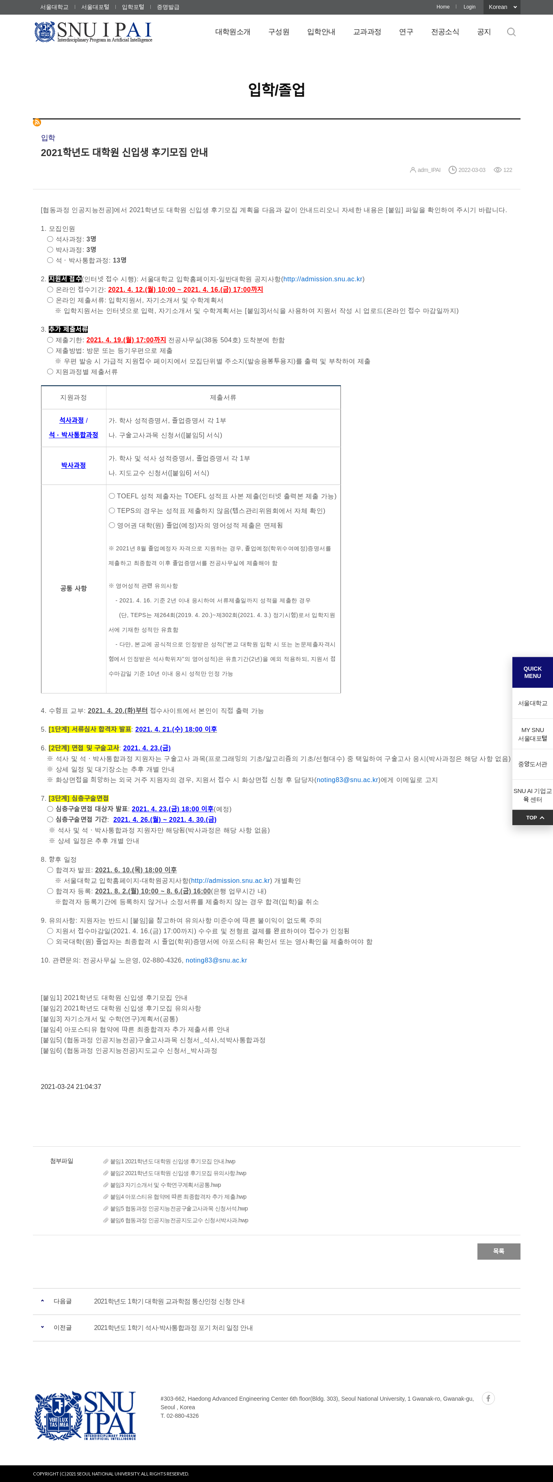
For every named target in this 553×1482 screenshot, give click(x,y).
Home (443, 7)
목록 (499, 1251)
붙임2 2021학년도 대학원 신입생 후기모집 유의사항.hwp (178, 1173)
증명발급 (168, 7)
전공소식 (445, 32)
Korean (498, 7)
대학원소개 (232, 32)
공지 (484, 32)
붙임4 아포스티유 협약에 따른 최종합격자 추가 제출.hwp (178, 1196)
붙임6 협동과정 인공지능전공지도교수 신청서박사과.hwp (179, 1220)
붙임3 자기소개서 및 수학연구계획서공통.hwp (165, 1185)
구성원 (278, 32)
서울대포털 (95, 7)
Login (469, 7)
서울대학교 (54, 7)
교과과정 (367, 32)
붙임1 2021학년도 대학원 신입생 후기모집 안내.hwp (173, 1161)
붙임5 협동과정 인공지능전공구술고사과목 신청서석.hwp (179, 1208)
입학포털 (133, 7)
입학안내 (321, 32)
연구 (406, 32)
